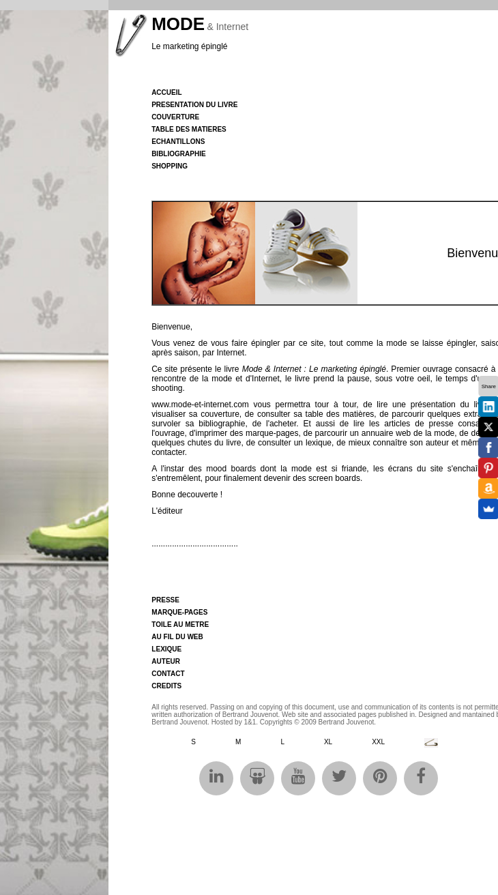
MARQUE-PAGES (179, 612)
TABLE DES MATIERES (188, 129)
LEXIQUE (166, 649)
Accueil (166, 92)
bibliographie (222, 423)
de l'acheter (274, 423)
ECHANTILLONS (178, 141)
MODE (178, 24)
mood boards (231, 468)
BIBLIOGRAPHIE (178, 154)
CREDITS (166, 686)
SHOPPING (169, 166)
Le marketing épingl (187, 46)
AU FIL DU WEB (177, 637)
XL (328, 742)
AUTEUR (165, 661)
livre (231, 369)
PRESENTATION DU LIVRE (194, 104)
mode (396, 343)
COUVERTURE (175, 117)
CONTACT (167, 673)
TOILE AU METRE (180, 624)
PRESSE (165, 600)
